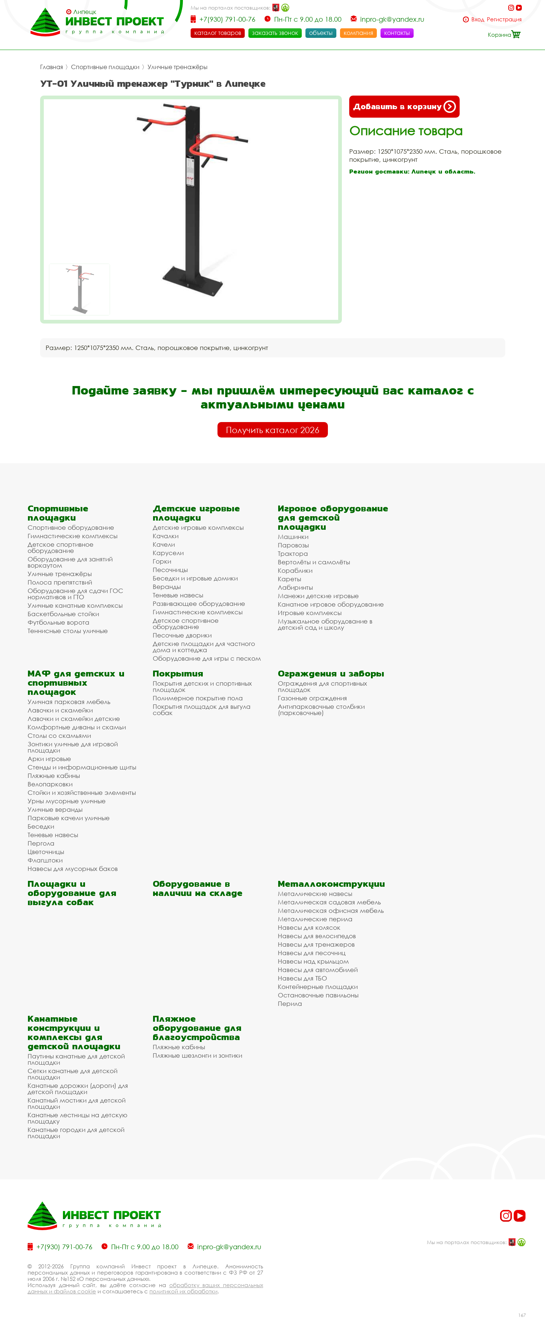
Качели (164, 544)
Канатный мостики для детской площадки (76, 1103)
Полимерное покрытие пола (198, 698)
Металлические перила (315, 919)
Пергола (41, 843)
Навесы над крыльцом (313, 961)
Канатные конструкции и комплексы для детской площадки (74, 1032)
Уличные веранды (55, 809)
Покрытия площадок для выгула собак (202, 709)
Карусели (168, 553)
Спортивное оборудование (71, 527)
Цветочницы (46, 852)
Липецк (84, 11)
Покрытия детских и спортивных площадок (202, 686)
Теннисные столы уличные (68, 631)
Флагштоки (45, 860)
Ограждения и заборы (331, 673)
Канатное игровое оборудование (331, 604)
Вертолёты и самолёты (314, 562)
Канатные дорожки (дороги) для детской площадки (78, 1088)
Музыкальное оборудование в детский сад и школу (325, 624)
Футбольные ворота (58, 622)
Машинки (293, 536)
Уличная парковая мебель (69, 702)
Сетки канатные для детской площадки (72, 1074)
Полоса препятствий (60, 582)
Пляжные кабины (54, 775)
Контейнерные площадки (318, 986)
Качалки (165, 536)
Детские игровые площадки (196, 513)
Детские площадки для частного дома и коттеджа (204, 646)
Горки (162, 561)
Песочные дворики (182, 635)
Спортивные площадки (105, 67)
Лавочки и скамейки (60, 710)
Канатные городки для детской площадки (76, 1132)
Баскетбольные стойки (63, 614)
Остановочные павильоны (318, 995)
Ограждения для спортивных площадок (322, 686)
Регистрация (504, 19)
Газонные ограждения (312, 698)
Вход (477, 19)
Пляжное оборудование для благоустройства (197, 1028)
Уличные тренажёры (178, 67)
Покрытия (178, 673)
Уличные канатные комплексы (75, 605)
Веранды (167, 586)
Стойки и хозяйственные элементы (82, 792)
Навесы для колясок (309, 927)
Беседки (41, 826)
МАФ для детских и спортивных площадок (76, 682)
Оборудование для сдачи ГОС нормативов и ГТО (75, 593)
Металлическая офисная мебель (331, 910)
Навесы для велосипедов (317, 936)
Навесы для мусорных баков (73, 868)
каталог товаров (217, 32)
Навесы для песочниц (312, 953)
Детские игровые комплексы (198, 527)
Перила (290, 1003)
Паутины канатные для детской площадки (76, 1059)
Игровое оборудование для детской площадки (333, 517)
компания (358, 32)
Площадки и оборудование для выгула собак (72, 893)
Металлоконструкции (331, 883)
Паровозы (293, 545)
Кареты (289, 579)
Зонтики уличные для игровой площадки (73, 747)
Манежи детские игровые (318, 596)
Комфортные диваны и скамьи (77, 727)
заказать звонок (275, 32)
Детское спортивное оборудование (60, 547)
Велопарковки (50, 784)
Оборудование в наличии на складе (198, 888)
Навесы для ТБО (302, 978)
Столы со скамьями (59, 735)
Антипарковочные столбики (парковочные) (321, 709)
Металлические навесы (315, 893)
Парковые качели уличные (69, 818)
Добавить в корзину (404, 106)
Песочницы (170, 570)
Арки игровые (49, 759)
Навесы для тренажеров (316, 944)
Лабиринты (295, 587)
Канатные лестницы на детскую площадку (77, 1118)
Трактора (293, 553)
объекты (321, 32)
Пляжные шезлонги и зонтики (197, 1055)
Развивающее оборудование (199, 603)
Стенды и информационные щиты (82, 767)
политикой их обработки (183, 1291)
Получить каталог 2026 (272, 430)
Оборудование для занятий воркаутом (70, 562)
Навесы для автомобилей (318, 970)
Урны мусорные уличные (67, 801)
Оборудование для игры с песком (207, 658)
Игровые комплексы (309, 613)
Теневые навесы (178, 595)
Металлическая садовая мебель (329, 902)
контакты (397, 32)
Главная (51, 67)
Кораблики (295, 570)
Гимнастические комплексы (72, 536)
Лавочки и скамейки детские (74, 718)
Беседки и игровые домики (195, 578)
